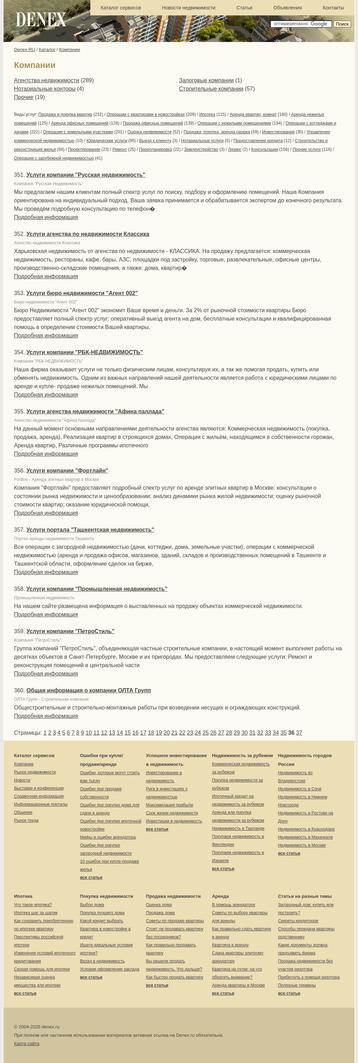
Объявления (288, 8)
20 (167, 733)
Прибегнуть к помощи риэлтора (309, 977)
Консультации (264, 149)
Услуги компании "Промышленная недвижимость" (97, 589)
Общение (23, 812)
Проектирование (84, 149)
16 (135, 733)
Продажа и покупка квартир (65, 114)
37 (299, 733)
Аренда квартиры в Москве (238, 985)
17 (143, 733)
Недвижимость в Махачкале (305, 837)
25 (205, 733)
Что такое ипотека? (33, 904)
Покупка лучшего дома (102, 912)
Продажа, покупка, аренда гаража (217, 132)
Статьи (244, 8)
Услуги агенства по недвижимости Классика (88, 234)
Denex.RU (24, 49)
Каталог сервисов (121, 8)
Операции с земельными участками (78, 132)
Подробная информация (46, 217)
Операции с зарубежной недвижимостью (54, 158)
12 (104, 733)
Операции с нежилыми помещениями (234, 123)
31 (252, 733)
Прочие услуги (306, 149)
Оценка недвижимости (150, 132)
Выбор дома (92, 904)
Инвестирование (278, 132)
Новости (22, 780)
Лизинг (234, 149)
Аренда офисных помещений (79, 123)
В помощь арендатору (233, 904)
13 (112, 733)
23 (190, 733)
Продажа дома (160, 912)
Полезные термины (297, 985)
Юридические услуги (107, 140)
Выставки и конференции (39, 788)
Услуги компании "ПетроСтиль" (71, 631)
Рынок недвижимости (35, 772)
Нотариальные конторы (45, 89)
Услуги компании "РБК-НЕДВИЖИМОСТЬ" (85, 352)
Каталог (47, 49)
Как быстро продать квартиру (174, 977)
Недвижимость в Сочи (300, 788)
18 (151, 733)
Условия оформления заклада (109, 969)
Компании (69, 49)
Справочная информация (39, 796)
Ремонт (119, 149)
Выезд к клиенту (155, 140)
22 (182, 733)
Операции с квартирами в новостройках (145, 114)
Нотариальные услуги (202, 140)
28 (229, 733)
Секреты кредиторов (298, 920)
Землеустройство (201, 149)
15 (128, 733)
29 (237, 733)
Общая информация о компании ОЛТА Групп (89, 690)
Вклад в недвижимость (102, 961)
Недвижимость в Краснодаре (306, 829)
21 (174, 733)
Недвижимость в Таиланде (238, 828)
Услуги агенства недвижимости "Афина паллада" (96, 411)
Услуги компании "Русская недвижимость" (86, 175)
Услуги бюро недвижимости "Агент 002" (82, 293)
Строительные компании (211, 89)
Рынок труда (26, 820)
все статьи (91, 877)
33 (268, 733)
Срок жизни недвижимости (172, 813)
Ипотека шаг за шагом (35, 912)
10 (88, 733)
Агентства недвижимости (46, 80)
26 (213, 733)
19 (159, 733)
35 (284, 733)
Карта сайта (26, 1043)
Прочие (23, 97)
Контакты (333, 8)
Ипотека (207, 114)
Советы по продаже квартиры (175, 920)
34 (276, 733)
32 (260, 733)
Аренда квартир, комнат (253, 114)
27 (221, 733)
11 (97, 733)
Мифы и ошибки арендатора (108, 837)
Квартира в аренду (230, 945)
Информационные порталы (41, 804)
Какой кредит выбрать (101, 920)
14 (120, 733)
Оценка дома (159, 904)
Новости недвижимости (189, 8)
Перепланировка (155, 149)
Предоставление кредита (258, 140)
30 (244, 733)
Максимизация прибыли (169, 805)
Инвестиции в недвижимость (174, 821)
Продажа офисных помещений (153, 123)
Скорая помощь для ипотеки (42, 969)
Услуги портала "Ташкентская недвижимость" (90, 530)
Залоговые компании (206, 80)
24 (198, 733)
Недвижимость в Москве (302, 845)
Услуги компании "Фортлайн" (68, 471)
